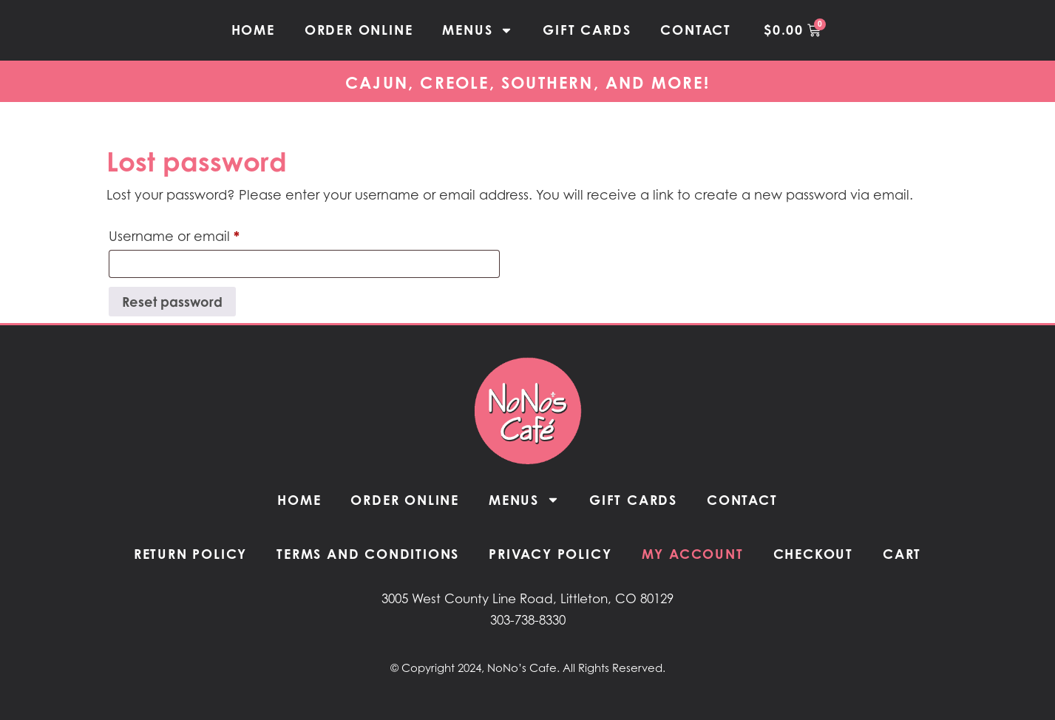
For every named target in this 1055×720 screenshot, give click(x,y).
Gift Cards (587, 29)
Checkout (813, 554)
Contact (695, 29)
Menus (477, 30)
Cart (902, 554)
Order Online (359, 29)
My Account (693, 554)
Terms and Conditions (368, 554)
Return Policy (190, 554)
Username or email (203, 233)
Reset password (172, 301)
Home (253, 29)
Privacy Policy (550, 554)
